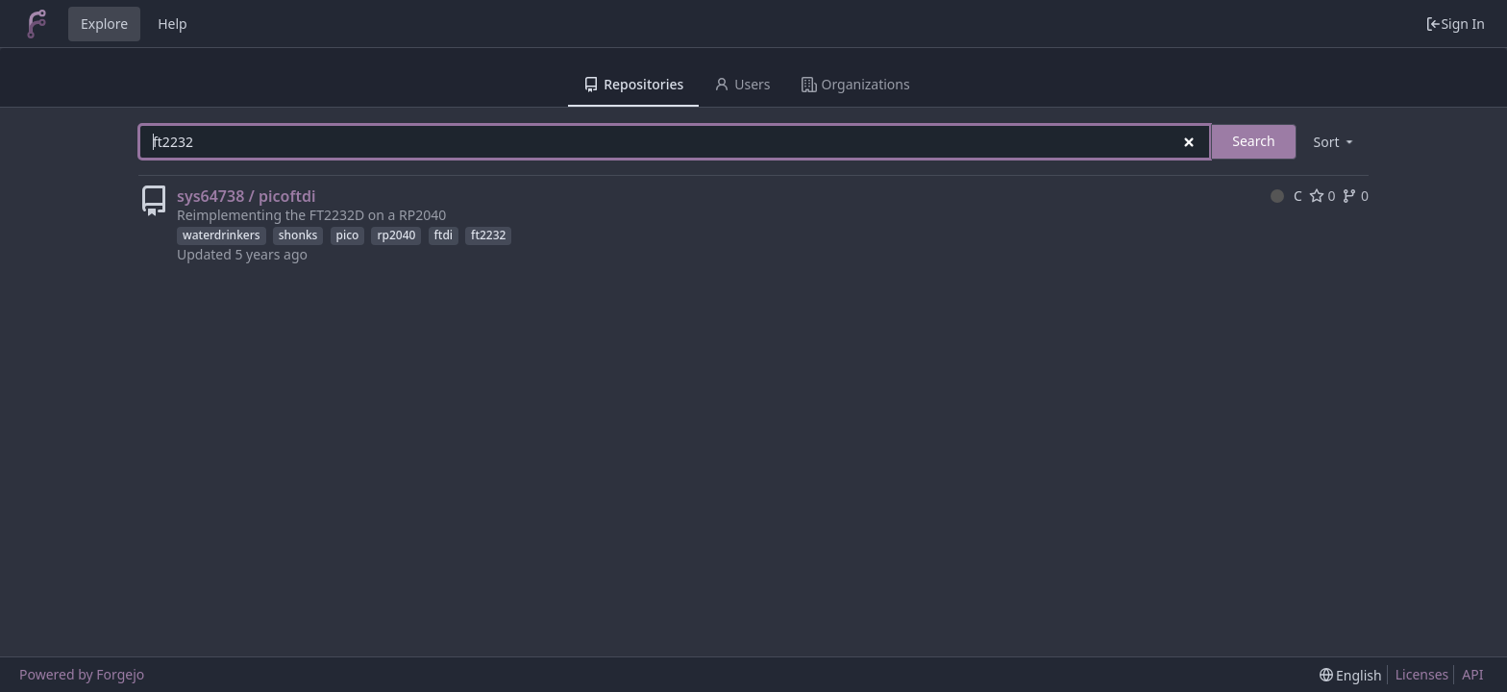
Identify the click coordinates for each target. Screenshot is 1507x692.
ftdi (444, 235)
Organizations (856, 84)
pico (347, 235)
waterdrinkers (221, 235)
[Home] (36, 24)
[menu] (1335, 141)
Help (172, 23)
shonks (298, 235)
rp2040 (396, 235)
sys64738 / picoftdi (246, 196)
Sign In (1455, 23)
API (1472, 674)
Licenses (1422, 674)
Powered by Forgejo (81, 674)
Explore (104, 23)
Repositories (633, 84)
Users (742, 84)
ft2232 (488, 235)
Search (1253, 141)
